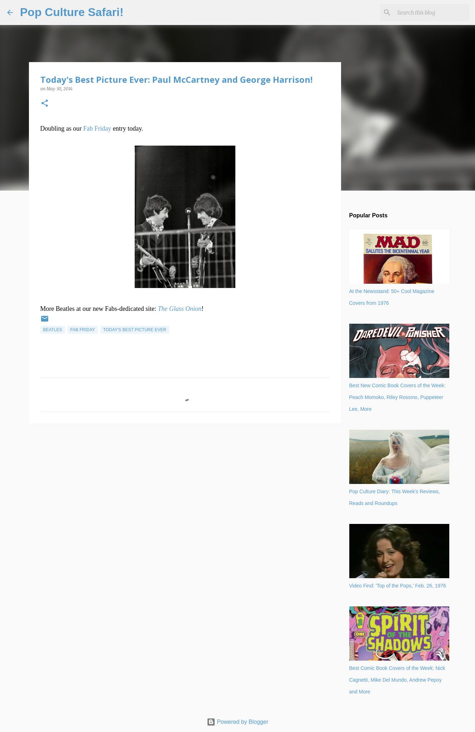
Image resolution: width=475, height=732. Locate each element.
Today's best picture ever (134, 329)
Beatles (52, 329)
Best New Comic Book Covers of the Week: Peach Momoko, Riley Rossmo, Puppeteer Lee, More (397, 397)
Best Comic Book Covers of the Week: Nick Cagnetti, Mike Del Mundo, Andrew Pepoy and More (397, 680)
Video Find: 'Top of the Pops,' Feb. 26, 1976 (397, 586)
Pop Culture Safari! (72, 12)
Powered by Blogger (238, 722)
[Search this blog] (431, 12)
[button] (44, 103)
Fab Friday (97, 128)
